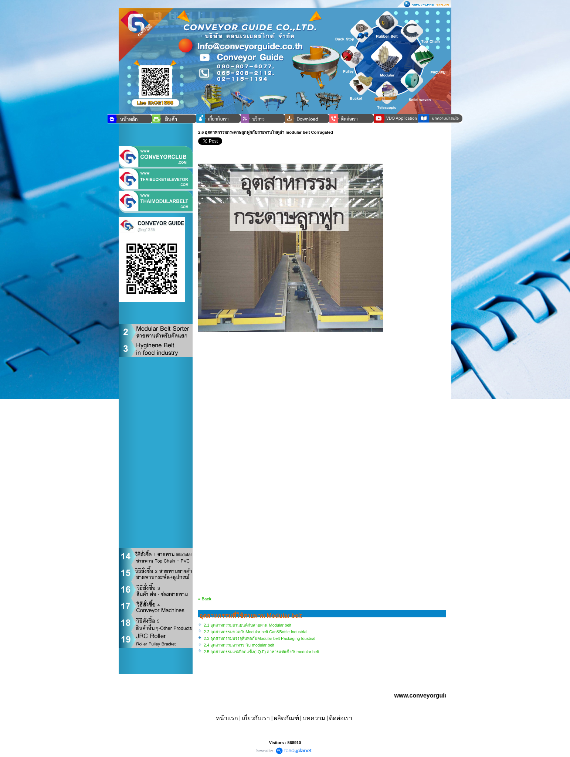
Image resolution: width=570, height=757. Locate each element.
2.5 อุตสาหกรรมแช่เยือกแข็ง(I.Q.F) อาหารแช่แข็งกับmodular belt (261, 651)
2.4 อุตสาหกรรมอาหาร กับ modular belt (239, 645)
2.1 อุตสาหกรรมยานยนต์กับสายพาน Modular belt (247, 625)
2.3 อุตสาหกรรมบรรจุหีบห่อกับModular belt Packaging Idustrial (259, 638)
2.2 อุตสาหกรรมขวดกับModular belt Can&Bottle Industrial (255, 632)
